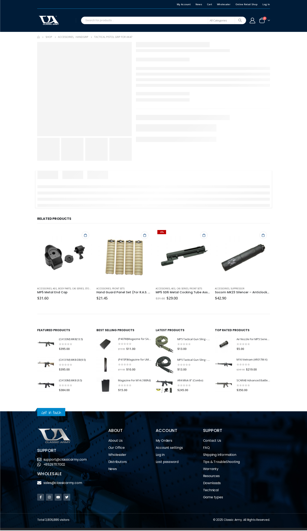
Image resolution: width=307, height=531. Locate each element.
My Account (184, 4)
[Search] (240, 20)
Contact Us (212, 441)
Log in (160, 455)
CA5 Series (78, 288)
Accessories (44, 288)
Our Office (116, 448)
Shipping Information (219, 455)
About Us (115, 441)
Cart (209, 4)
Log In (266, 4)
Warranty (210, 469)
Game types (213, 497)
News (199, 4)
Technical (211, 490)
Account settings (169, 448)
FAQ (206, 448)
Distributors (117, 462)
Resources (211, 476)
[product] (64, 256)
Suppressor (237, 288)
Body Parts (64, 288)
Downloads (212, 483)
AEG (55, 288)
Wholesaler (224, 4)
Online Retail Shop (246, 4)
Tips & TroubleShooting (221, 462)
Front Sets (118, 288)
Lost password (167, 462)
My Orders (164, 441)
